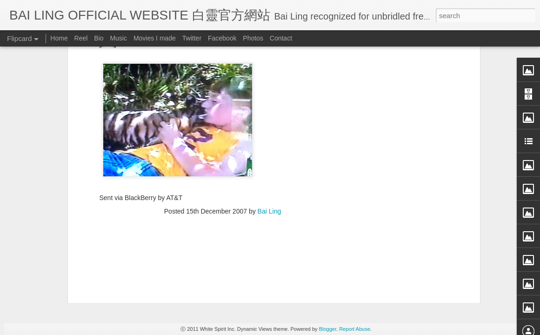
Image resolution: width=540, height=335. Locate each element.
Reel (81, 38)
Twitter (191, 38)
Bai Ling (269, 69)
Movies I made (154, 38)
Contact (281, 38)
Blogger (327, 329)
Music (118, 38)
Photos (253, 38)
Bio (98, 38)
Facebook (222, 38)
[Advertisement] (223, 129)
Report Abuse (354, 329)
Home (58, 38)
